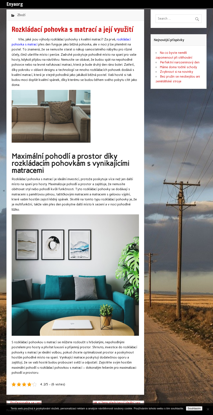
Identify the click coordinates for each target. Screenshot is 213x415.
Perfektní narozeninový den (179, 62)
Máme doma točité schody (178, 67)
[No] (208, 409)
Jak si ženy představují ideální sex (116, 403)
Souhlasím (194, 408)
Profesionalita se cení (25, 403)
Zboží (21, 15)
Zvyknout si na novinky (176, 72)
